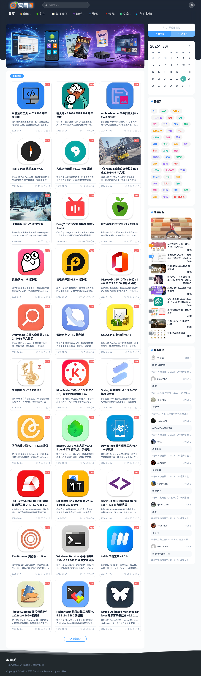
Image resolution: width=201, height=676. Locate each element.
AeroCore (38, 671)
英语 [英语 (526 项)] (178, 183)
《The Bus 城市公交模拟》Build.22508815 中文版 (119, 170)
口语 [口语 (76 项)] (176, 124)
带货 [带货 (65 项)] (178, 137)
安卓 (40, 14)
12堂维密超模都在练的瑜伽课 (166, 236)
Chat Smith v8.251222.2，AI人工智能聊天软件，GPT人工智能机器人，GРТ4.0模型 (179, 300)
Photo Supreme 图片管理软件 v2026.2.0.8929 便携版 (30, 613)
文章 (124, 14)
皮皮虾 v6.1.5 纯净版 (24, 279)
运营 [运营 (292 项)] (186, 190)
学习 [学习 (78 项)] (180, 130)
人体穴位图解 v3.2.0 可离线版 (74, 169)
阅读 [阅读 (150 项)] (155, 196)
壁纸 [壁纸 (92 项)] (170, 130)
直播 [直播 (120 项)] (182, 170)
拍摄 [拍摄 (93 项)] (165, 150)
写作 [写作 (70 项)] (180, 117)
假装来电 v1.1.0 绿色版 (70, 335)
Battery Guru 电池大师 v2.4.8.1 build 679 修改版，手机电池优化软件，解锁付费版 (74, 449)
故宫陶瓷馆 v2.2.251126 (26, 390)
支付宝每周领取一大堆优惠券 (179, 311)
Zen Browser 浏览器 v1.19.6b (29, 556)
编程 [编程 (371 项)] (155, 183)
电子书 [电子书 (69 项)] (156, 170)
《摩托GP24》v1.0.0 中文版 (178, 322)
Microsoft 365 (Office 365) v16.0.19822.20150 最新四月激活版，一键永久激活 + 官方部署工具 (120, 285)
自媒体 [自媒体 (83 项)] (166, 183)
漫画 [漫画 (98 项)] (165, 163)
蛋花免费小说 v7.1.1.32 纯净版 (30, 445)
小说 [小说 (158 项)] (168, 137)
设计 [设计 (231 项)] (176, 190)
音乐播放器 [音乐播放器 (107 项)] (179, 196)
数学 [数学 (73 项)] (168, 157)
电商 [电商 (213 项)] (176, 163)
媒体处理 (187, 282)
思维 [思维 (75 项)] (186, 143)
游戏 (77, 14)
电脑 (24, 14)
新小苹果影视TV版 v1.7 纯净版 (119, 224)
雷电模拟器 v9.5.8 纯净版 (71, 279)
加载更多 (75, 638)
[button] (192, 5)
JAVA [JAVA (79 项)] (163, 110)
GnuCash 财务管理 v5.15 (116, 335)
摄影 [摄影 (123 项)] (176, 150)
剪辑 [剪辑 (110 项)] (155, 124)
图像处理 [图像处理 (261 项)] (157, 130)
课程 (110, 14)
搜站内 (159, 33)
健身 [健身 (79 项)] (170, 117)
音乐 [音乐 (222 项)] (165, 196)
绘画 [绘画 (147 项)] (178, 176)
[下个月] (189, 46)
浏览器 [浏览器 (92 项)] (179, 157)
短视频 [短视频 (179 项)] (156, 176)
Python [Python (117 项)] (176, 110)
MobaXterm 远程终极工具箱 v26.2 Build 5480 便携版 (75, 613)
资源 (93, 14)
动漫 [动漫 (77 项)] (165, 124)
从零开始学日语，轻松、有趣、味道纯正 (179, 245)
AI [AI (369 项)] (154, 110)
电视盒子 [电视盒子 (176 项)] (170, 170)
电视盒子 (60, 14)
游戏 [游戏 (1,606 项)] (155, 163)
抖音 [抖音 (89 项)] (155, 150)
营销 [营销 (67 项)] (155, 190)
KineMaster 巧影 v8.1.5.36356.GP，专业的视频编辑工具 (75, 392)
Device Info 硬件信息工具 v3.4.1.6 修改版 (119, 447)
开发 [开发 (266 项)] (155, 143)
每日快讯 (144, 14)
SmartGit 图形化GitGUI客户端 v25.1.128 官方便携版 (119, 503)
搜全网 (182, 33)
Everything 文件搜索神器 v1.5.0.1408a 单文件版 (30, 336)
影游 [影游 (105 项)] (165, 143)
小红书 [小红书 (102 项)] (156, 137)
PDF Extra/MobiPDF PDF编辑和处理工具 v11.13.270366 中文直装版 (30, 504)
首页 (11, 14)
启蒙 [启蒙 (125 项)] (186, 124)
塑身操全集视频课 (176, 333)
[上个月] (184, 46)
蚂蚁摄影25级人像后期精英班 (178, 267)
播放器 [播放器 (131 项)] (156, 157)
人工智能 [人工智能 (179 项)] (157, 117)
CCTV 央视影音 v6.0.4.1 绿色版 (172, 413)
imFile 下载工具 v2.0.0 (114, 556)
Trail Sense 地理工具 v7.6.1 (28, 169)
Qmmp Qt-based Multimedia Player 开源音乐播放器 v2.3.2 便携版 (120, 615)
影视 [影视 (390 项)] (176, 143)
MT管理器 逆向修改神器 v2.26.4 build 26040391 (74, 503)
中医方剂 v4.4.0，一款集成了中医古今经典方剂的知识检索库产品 (179, 256)
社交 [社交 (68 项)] (168, 176)
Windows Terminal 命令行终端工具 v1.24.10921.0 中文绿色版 (75, 558)
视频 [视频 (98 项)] (165, 190)
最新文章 (17, 76)
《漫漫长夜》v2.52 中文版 (27, 224)
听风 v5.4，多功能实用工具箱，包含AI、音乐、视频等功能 (179, 278)
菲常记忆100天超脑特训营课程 (179, 289)
